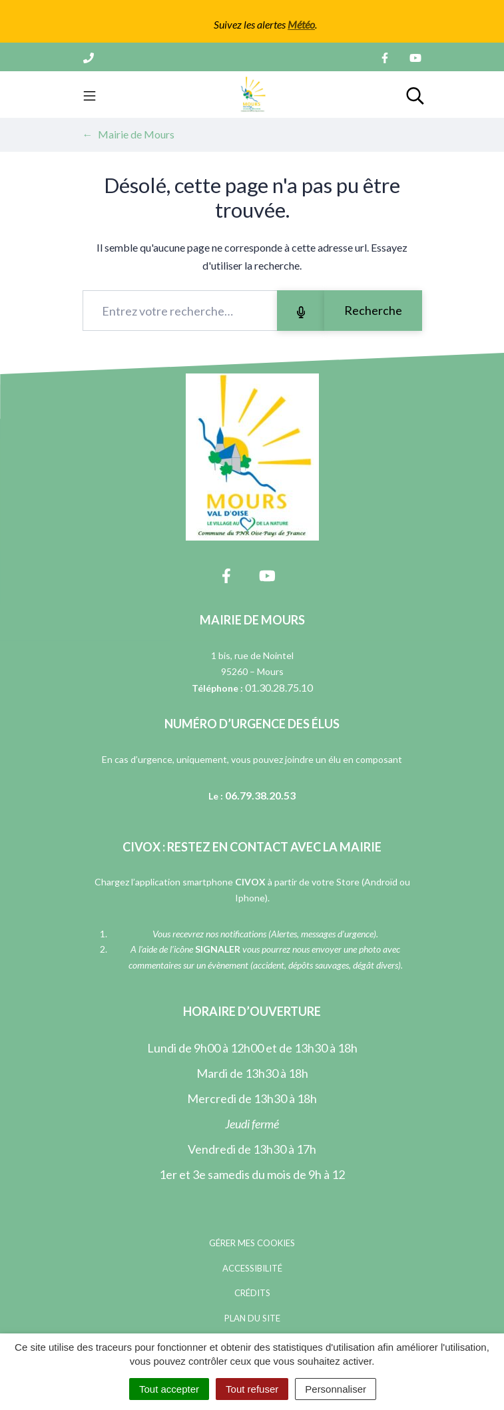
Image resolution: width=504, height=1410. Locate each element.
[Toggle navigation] (90, 94)
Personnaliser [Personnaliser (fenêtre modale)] (335, 1389)
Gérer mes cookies (252, 1243)
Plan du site (252, 1318)
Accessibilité (252, 1268)
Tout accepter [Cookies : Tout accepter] (169, 1389)
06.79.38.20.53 (260, 795)
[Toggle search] (415, 95)
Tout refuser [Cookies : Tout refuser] (252, 1389)
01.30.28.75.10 (279, 687)
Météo (301, 24)
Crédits (252, 1293)
